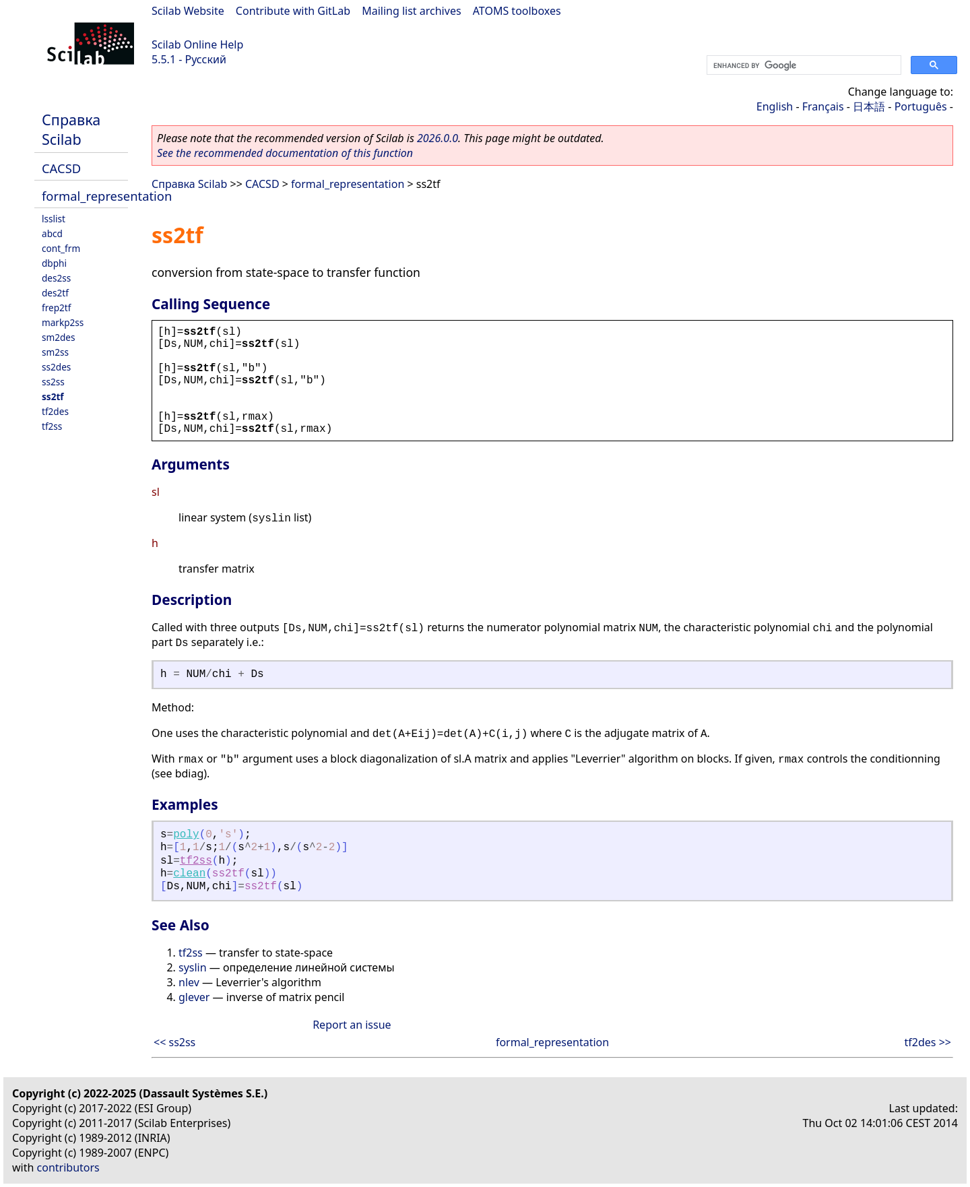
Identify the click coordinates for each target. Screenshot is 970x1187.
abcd (52, 233)
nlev (189, 982)
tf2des (55, 411)
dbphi (54, 263)
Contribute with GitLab (293, 10)
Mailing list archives (411, 10)
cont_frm (61, 248)
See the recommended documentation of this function (285, 153)
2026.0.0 (437, 138)
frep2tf (56, 307)
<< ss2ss (174, 1042)
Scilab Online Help (197, 44)
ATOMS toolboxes (517, 10)
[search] (802, 65)
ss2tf (53, 396)
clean (189, 874)
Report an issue (352, 1024)
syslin (193, 967)
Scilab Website (188, 10)
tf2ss (52, 426)
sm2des (58, 337)
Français (823, 106)
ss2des (56, 366)
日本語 (869, 106)
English (774, 106)
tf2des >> (928, 1042)
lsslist (53, 218)
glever (194, 997)
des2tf (55, 292)
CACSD (61, 168)
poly (186, 835)
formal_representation (107, 195)
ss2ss (53, 381)
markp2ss (63, 322)
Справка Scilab (71, 129)
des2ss (56, 277)
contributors (68, 1167)
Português (921, 106)
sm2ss (55, 352)
